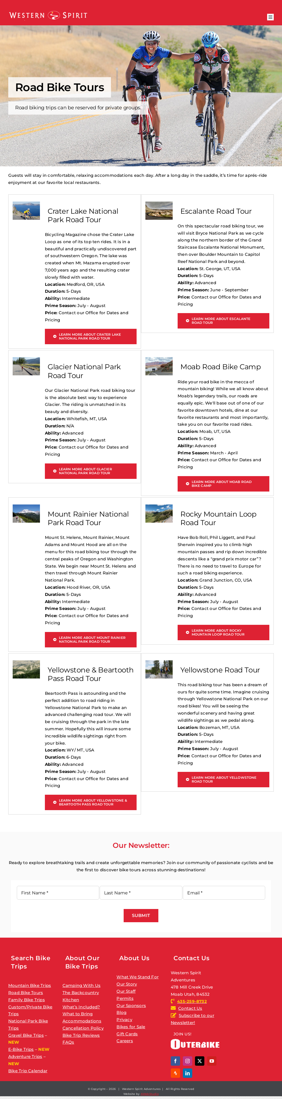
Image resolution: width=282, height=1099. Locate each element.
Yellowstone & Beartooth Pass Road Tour (91, 674)
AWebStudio (150, 1094)
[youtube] (211, 1061)
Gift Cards (127, 1033)
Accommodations (82, 1021)
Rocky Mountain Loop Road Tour (218, 518)
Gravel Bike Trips (26, 1035)
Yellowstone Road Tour (220, 670)
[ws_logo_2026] (48, 11)
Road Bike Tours (25, 992)
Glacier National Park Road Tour (84, 371)
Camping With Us (82, 985)
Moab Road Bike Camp (220, 366)
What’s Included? (81, 1007)
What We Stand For (137, 976)
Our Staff (125, 991)
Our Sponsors (131, 1005)
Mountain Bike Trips (29, 985)
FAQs (68, 1042)
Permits (125, 998)
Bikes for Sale (130, 1026)
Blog (121, 1012)
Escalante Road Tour (216, 211)
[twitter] (199, 1061)
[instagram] (187, 1061)
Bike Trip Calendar (27, 1070)
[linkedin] (187, 1073)
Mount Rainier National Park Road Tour (88, 518)
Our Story (126, 984)
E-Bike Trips (21, 1049)
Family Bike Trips (26, 999)
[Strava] (175, 1073)
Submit (141, 915)
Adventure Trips (25, 1056)
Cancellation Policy (83, 1028)
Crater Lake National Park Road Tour (83, 215)
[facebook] (175, 1061)
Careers (124, 1040)
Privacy (124, 1019)
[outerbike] (195, 1041)
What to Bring (78, 1013)
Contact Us (190, 1008)
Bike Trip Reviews (81, 1035)
